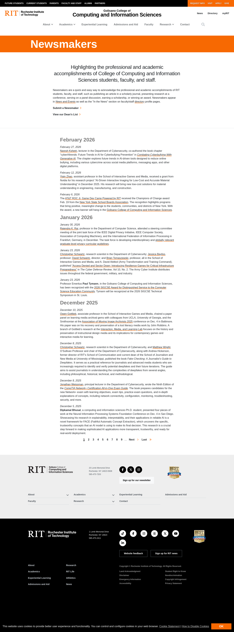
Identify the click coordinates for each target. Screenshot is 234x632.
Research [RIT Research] (71, 598)
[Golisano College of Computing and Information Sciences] (50, 502)
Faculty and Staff (71, 3)
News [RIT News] (69, 617)
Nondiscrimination (173, 608)
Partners (100, 3)
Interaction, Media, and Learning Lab (122, 391)
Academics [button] (66, 24)
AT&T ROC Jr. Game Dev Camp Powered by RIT (93, 260)
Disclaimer (124, 608)
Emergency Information (130, 612)
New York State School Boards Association (104, 264)
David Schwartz (81, 319)
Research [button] (165, 24)
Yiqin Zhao (66, 238)
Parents (54, 3)
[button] (203, 24)
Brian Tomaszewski (117, 319)
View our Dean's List (65, 147)
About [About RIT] (31, 598)
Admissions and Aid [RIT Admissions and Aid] (39, 617)
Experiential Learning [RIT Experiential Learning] (39, 610)
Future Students (14, 3)
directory (140, 134)
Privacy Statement (173, 616)
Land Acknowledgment (129, 604)
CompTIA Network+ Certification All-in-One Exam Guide (96, 450)
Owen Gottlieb (68, 375)
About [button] (46, 24)
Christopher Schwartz (72, 316)
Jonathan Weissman (71, 446)
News (200, 13)
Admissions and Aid (126, 24)
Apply (218, 3)
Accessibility (125, 616)
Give (226, 3)
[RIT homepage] (24, 13)
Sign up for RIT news (166, 586)
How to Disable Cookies (195, 626)
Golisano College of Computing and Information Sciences (139, 271)
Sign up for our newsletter (136, 513)
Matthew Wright (161, 409)
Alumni (88, 3)
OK (221, 626)
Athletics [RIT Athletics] (71, 610)
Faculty (149, 24)
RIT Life (70, 604)
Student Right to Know (175, 604)
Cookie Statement (169, 626)
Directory (212, 13)
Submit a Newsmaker (66, 140)
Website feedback (133, 586)
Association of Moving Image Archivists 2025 (107, 383)
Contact (185, 24)
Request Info (197, 3)
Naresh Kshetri (68, 212)
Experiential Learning (94, 24)
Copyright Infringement (175, 612)
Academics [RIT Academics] (34, 604)
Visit (210, 3)
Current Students (36, 3)
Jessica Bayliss (156, 316)
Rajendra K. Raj (69, 290)
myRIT (225, 13)
